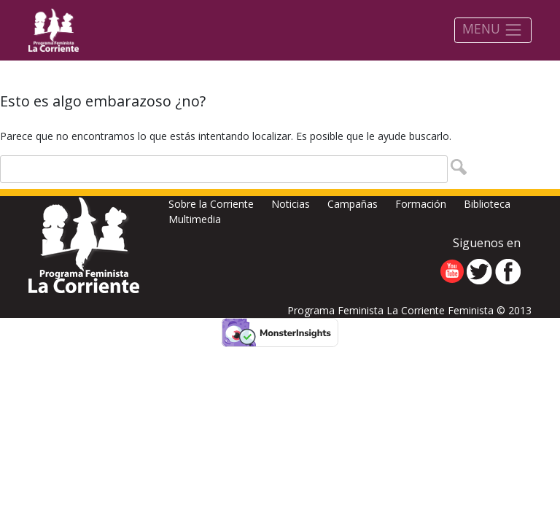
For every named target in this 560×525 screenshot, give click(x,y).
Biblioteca (487, 204)
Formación (420, 204)
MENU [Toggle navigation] (492, 29)
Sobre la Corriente (211, 204)
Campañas (352, 204)
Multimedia (194, 219)
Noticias (290, 204)
